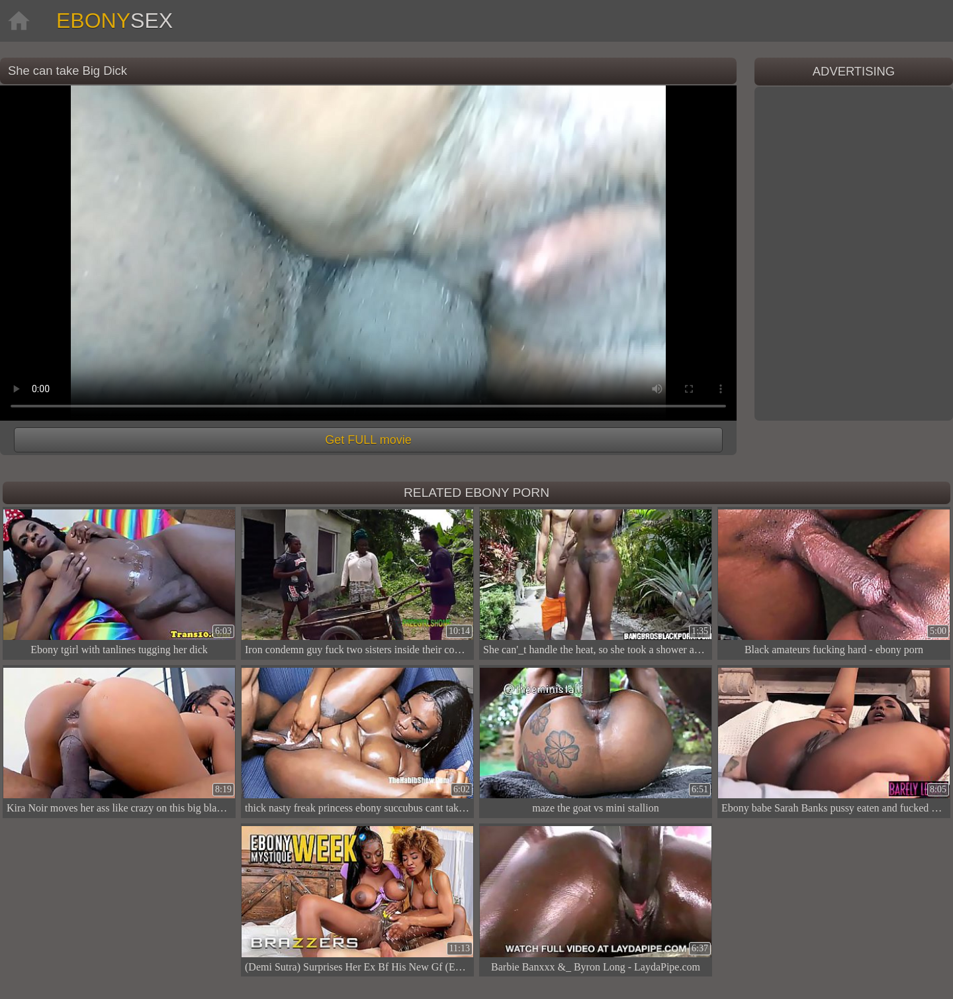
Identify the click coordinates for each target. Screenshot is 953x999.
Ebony (114, 20)
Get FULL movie (368, 440)
